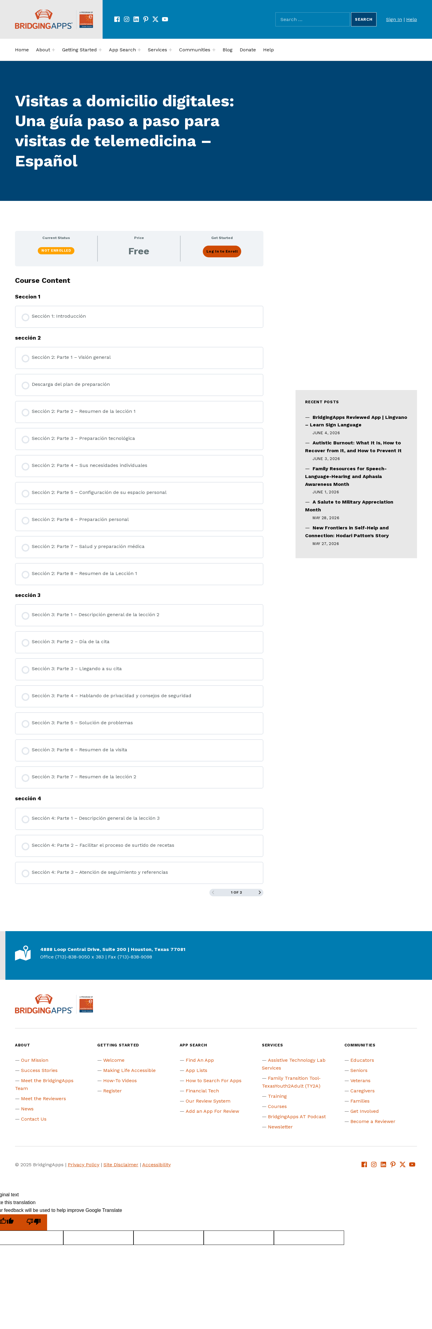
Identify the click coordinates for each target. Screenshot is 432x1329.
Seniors (359, 1070)
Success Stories (39, 1070)
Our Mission (34, 1060)
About (43, 50)
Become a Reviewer (372, 1121)
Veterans (360, 1080)
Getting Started (79, 50)
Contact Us (33, 1119)
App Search (122, 50)
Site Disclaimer (121, 1164)
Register (112, 1091)
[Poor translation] (33, 1222)
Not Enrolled (56, 251)
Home (22, 50)
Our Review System (208, 1101)
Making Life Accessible (129, 1070)
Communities (194, 50)
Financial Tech (202, 1091)
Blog (227, 50)
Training (277, 1096)
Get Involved (364, 1111)
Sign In (394, 19)
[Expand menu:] (53, 49)
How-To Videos (120, 1080)
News (27, 1109)
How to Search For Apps (214, 1080)
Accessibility (156, 1164)
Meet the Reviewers (43, 1098)
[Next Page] (260, 893)
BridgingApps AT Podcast (297, 1116)
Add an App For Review (212, 1111)
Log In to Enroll (222, 251)
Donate (248, 50)
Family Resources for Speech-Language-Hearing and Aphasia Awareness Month (346, 476)
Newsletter (280, 1127)
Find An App (200, 1060)
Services (157, 50)
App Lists (196, 1070)
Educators (362, 1060)
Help (411, 19)
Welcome (113, 1060)
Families (360, 1101)
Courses (277, 1106)
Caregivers (362, 1091)
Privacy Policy (83, 1164)
